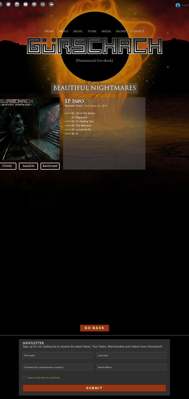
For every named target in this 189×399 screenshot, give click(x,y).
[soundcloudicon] (51, 4)
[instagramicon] (17, 4)
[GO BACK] (94, 328)
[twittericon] (8, 4)
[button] (106, 31)
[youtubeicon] (25, 4)
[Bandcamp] (50, 166)
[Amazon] (28, 166)
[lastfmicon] (42, 4)
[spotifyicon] (34, 4)
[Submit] (94, 388)
